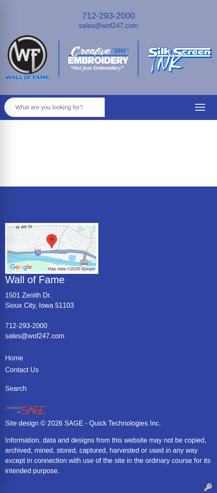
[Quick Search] (54, 107)
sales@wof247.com (108, 25)
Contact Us (22, 369)
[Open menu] (200, 107)
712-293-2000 (108, 15)
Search (16, 388)
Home (14, 358)
